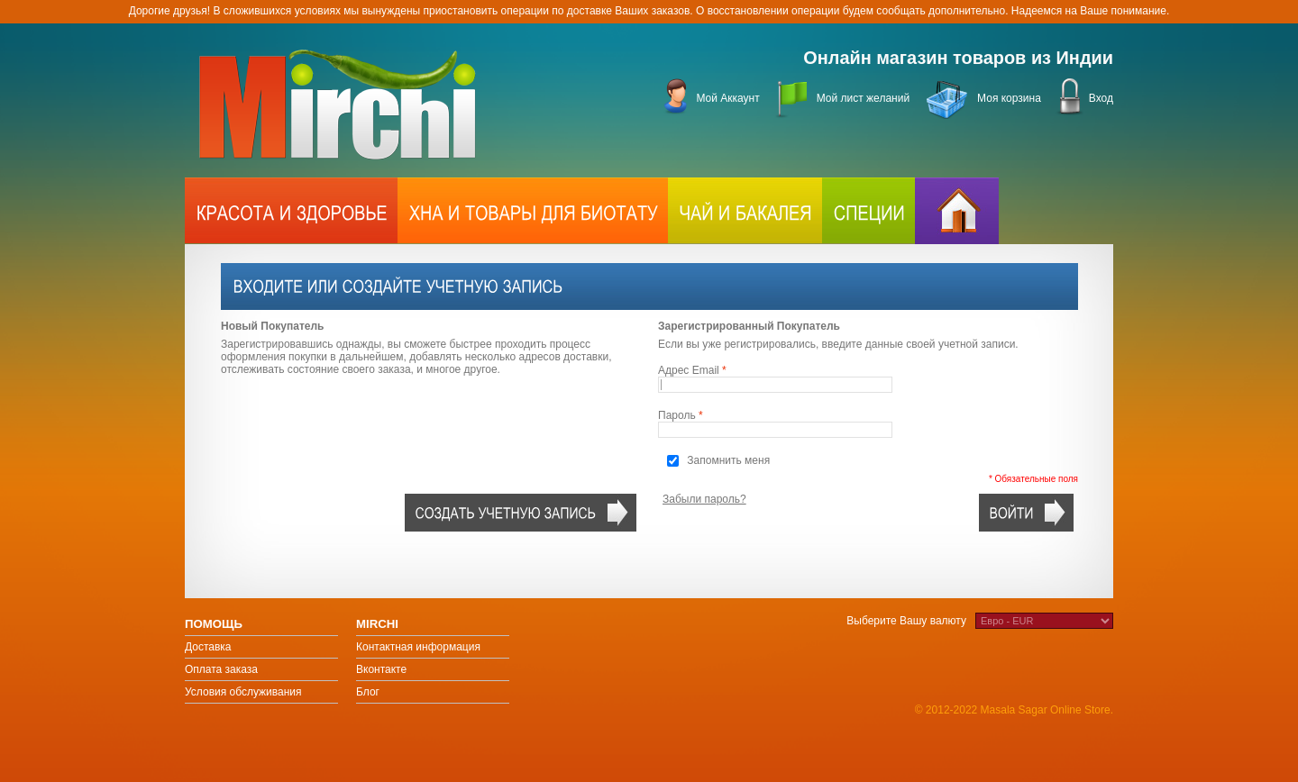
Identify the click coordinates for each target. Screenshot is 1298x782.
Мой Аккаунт (727, 98)
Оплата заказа (221, 669)
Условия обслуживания (243, 692)
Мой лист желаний (863, 98)
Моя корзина (1009, 98)
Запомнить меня (728, 460)
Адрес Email (688, 370)
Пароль (677, 415)
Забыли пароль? (704, 499)
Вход (1101, 98)
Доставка (208, 647)
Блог (367, 692)
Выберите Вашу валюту (906, 620)
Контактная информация (418, 647)
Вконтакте (381, 669)
